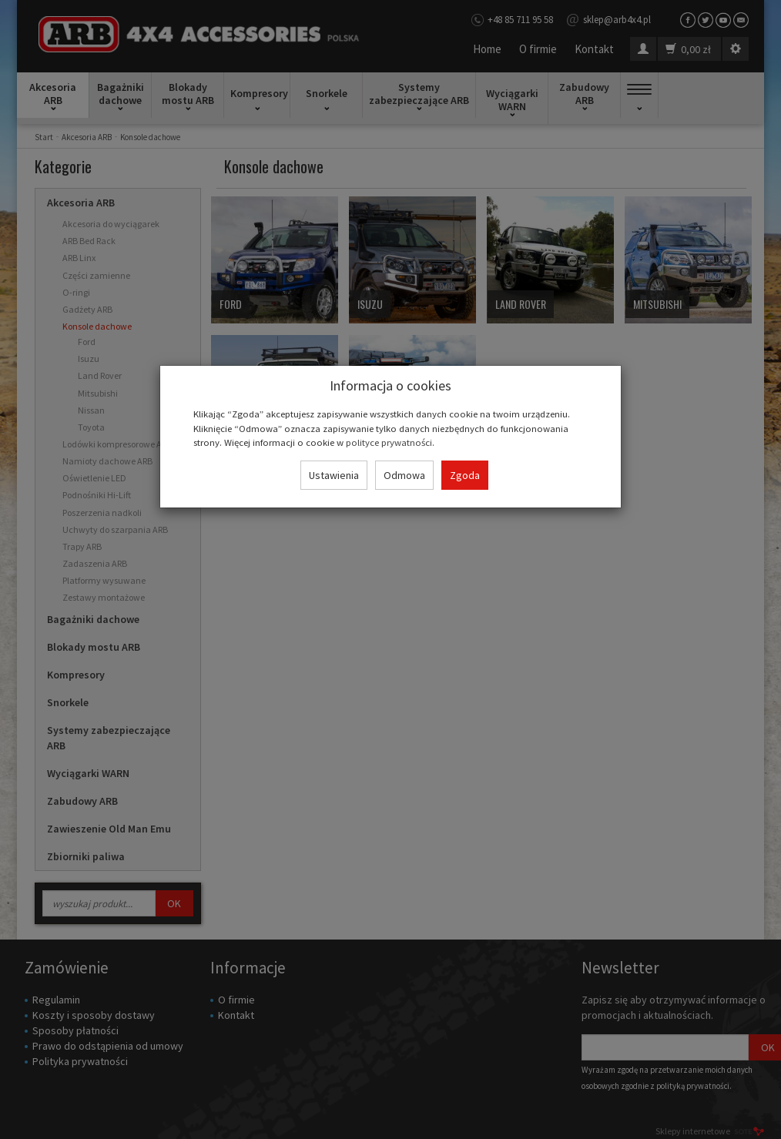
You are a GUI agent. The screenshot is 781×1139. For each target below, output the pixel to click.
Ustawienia (334, 475)
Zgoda (465, 475)
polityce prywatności (389, 442)
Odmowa (404, 475)
